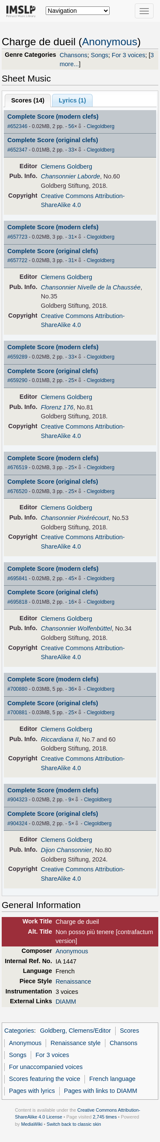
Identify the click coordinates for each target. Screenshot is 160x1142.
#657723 (17, 237)
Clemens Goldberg (66, 166)
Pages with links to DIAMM (100, 1090)
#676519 (17, 467)
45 (71, 578)
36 (71, 689)
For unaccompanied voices (46, 1066)
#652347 (17, 150)
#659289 (17, 357)
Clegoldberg (100, 126)
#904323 (17, 800)
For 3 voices (128, 55)
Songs (99, 55)
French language (112, 1078)
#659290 (17, 380)
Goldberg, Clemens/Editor (75, 1030)
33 (71, 150)
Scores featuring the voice (44, 1078)
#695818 (17, 602)
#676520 (17, 491)
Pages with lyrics (32, 1090)
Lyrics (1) (72, 100)
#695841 (17, 578)
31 (71, 237)
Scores (129, 1030)
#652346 (17, 126)
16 (71, 602)
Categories (19, 1030)
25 (71, 380)
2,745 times (105, 1116)
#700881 (17, 713)
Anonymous (109, 41)
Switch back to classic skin (74, 1124)
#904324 (17, 824)
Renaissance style (76, 1043)
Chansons (73, 55)
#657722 (17, 260)
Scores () (27, 100)
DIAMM (65, 1001)
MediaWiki (31, 1124)
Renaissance (73, 981)
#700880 (17, 689)
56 (71, 126)
